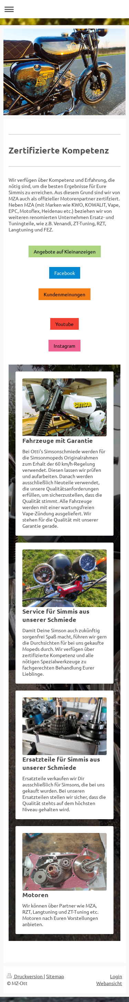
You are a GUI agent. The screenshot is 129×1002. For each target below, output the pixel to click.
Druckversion (25, 976)
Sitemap (55, 976)
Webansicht (109, 983)
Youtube (64, 324)
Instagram (64, 346)
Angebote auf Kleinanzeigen (65, 251)
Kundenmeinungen (64, 294)
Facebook (64, 273)
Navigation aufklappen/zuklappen (64, 9)
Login (116, 976)
